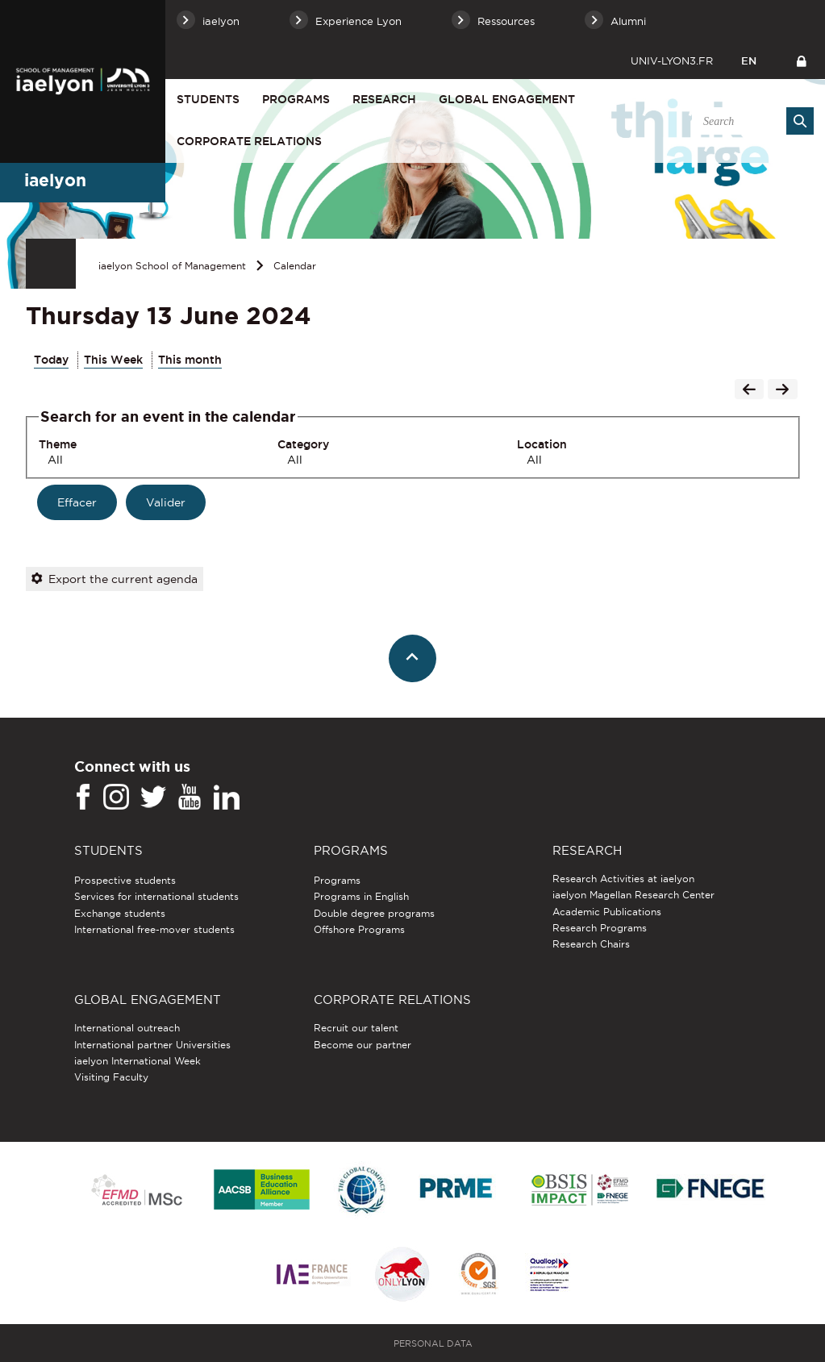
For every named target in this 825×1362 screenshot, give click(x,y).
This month (190, 359)
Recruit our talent (356, 1028)
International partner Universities (152, 1044)
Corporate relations (249, 141)
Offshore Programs (359, 929)
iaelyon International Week (137, 1061)
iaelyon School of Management (172, 265)
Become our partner (362, 1044)
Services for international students (156, 896)
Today (51, 359)
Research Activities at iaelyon (623, 878)
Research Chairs (591, 944)
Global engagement (507, 99)
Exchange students (119, 913)
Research (384, 99)
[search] (750, 121)
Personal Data (433, 1343)
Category (303, 444)
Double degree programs (374, 913)
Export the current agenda (114, 579)
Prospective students (125, 880)
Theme (58, 444)
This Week (113, 359)
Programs (296, 99)
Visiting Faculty (111, 1077)
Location (542, 444)
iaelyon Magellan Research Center (633, 894)
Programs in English (361, 896)
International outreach (127, 1028)
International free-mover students (154, 929)
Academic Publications (606, 911)
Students (208, 99)
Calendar (294, 265)
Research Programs (599, 928)
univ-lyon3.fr (672, 60)
